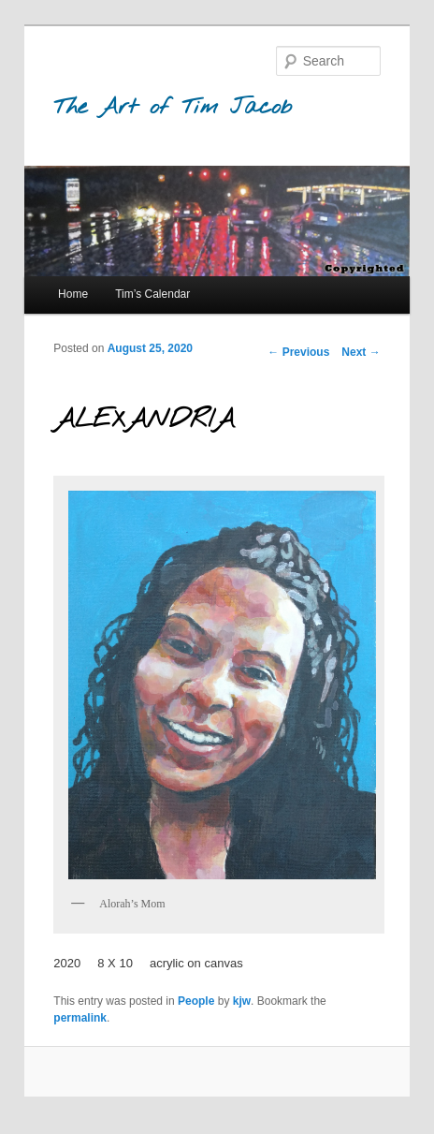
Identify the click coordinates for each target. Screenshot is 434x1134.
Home (73, 294)
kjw (242, 1001)
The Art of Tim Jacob (172, 108)
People (196, 1001)
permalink (80, 1017)
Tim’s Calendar (152, 294)
